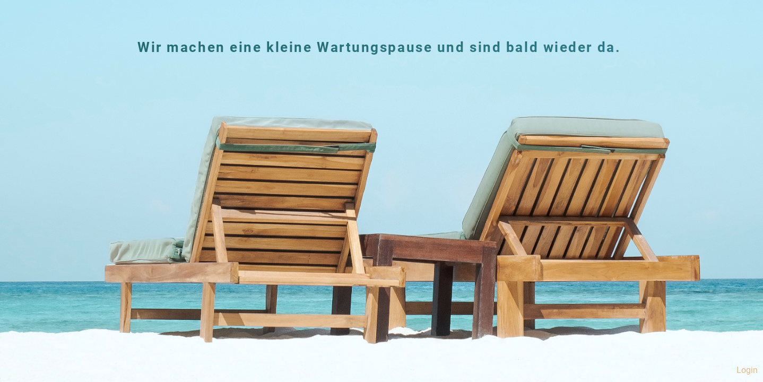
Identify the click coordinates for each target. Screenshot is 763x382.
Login (747, 370)
